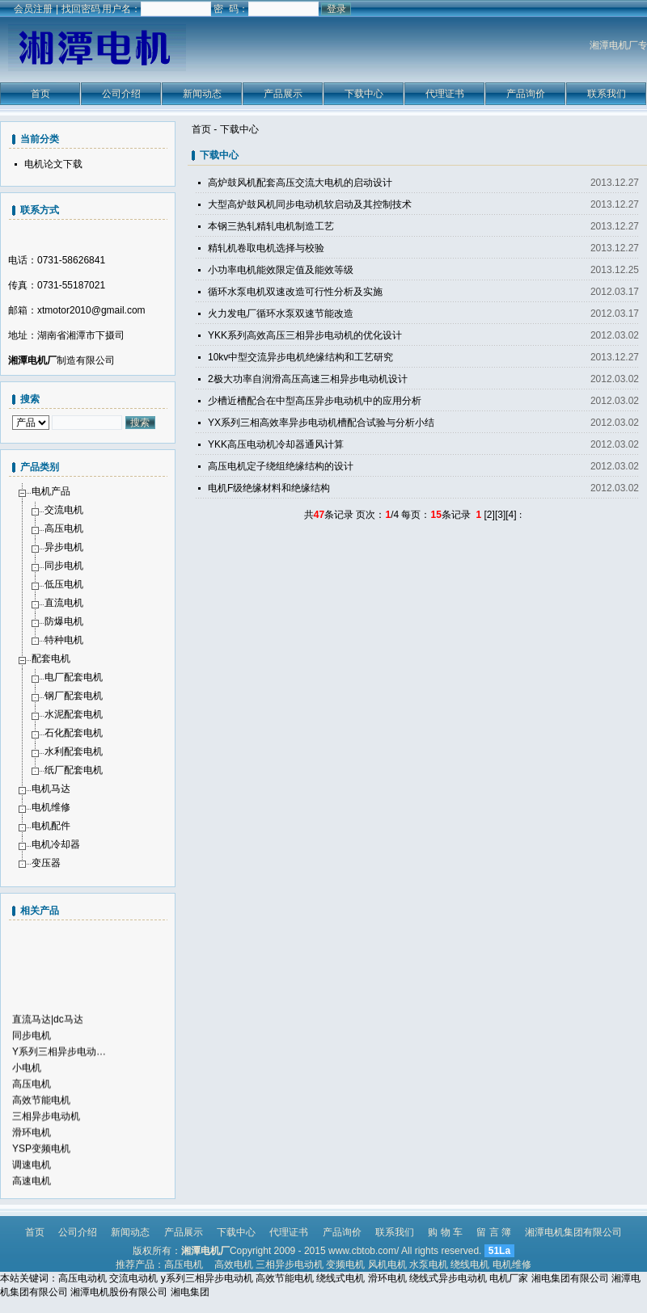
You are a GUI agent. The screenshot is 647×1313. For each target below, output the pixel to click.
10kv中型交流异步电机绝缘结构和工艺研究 (300, 357)
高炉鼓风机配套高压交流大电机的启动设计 (300, 182)
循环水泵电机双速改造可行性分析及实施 (295, 291)
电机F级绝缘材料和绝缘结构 (269, 488)
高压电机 (63, 528)
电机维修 (51, 807)
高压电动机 (82, 1278)
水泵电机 (428, 1264)
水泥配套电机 (73, 714)
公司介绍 (121, 93)
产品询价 (525, 93)
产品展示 (283, 93)
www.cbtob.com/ (363, 1250)
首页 (40, 93)
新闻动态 (202, 93)
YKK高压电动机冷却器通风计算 (276, 444)
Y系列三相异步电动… (59, 1057)
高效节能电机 (41, 1106)
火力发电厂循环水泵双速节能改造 (280, 313)
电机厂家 (508, 1278)
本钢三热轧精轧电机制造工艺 (271, 226)
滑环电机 (31, 1138)
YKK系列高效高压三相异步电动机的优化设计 (305, 335)
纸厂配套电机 (73, 770)
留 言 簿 (493, 1232)
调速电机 (31, 1170)
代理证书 (444, 93)
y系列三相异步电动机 (207, 1278)
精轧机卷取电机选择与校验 (266, 248)
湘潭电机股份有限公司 (118, 1292)
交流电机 (63, 510)
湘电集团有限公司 (570, 1278)
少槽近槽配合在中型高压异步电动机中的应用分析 (314, 400)
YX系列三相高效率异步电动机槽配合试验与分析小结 (321, 422)
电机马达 (51, 788)
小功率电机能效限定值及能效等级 (280, 270)
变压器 (46, 863)
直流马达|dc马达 (47, 1025)
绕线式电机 (340, 1278)
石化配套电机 (73, 733)
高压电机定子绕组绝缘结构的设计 (280, 466)
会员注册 (33, 9)
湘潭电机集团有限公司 (573, 1232)
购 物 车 (445, 1232)
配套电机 (51, 658)
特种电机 (63, 640)
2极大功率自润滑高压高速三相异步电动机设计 (308, 379)
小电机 (26, 1073)
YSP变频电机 (41, 1154)
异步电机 (63, 547)
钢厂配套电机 (73, 695)
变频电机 (345, 1264)
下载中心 (364, 93)
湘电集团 (190, 1292)
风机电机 (387, 1264)
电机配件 (51, 825)
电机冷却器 (56, 844)
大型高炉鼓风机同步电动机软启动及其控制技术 (310, 204)
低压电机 (63, 584)
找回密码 (80, 9)
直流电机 (63, 602)
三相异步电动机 (46, 1122)
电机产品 (51, 491)
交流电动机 (133, 1278)
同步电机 (63, 565)
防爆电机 (63, 621)
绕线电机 (469, 1264)
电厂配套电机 (73, 677)
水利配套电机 (73, 751)
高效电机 (233, 1264)
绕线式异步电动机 (448, 1278)
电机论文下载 (53, 164)
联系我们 (606, 93)
